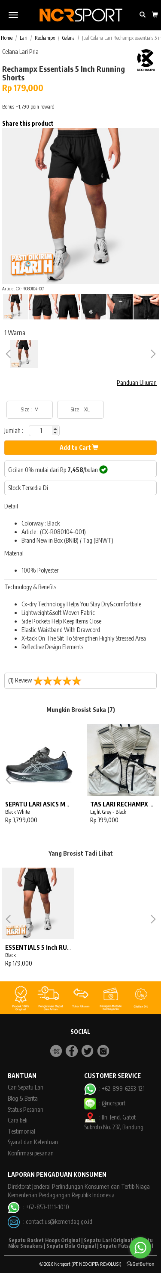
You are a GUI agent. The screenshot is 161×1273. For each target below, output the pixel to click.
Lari (23, 38)
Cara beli (17, 1120)
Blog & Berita (23, 1098)
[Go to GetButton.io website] (140, 1264)
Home (6, 38)
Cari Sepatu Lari (25, 1087)
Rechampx (45, 38)
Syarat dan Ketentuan (33, 1142)
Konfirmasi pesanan (31, 1153)
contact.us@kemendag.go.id (59, 1221)
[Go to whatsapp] (140, 1247)
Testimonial (21, 1131)
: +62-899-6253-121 (114, 1088)
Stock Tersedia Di (28, 487)
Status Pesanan (25, 1109)
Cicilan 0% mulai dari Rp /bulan (58, 469)
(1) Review (45, 681)
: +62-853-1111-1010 (38, 1207)
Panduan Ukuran (137, 382)
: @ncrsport (104, 1103)
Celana (68, 38)
